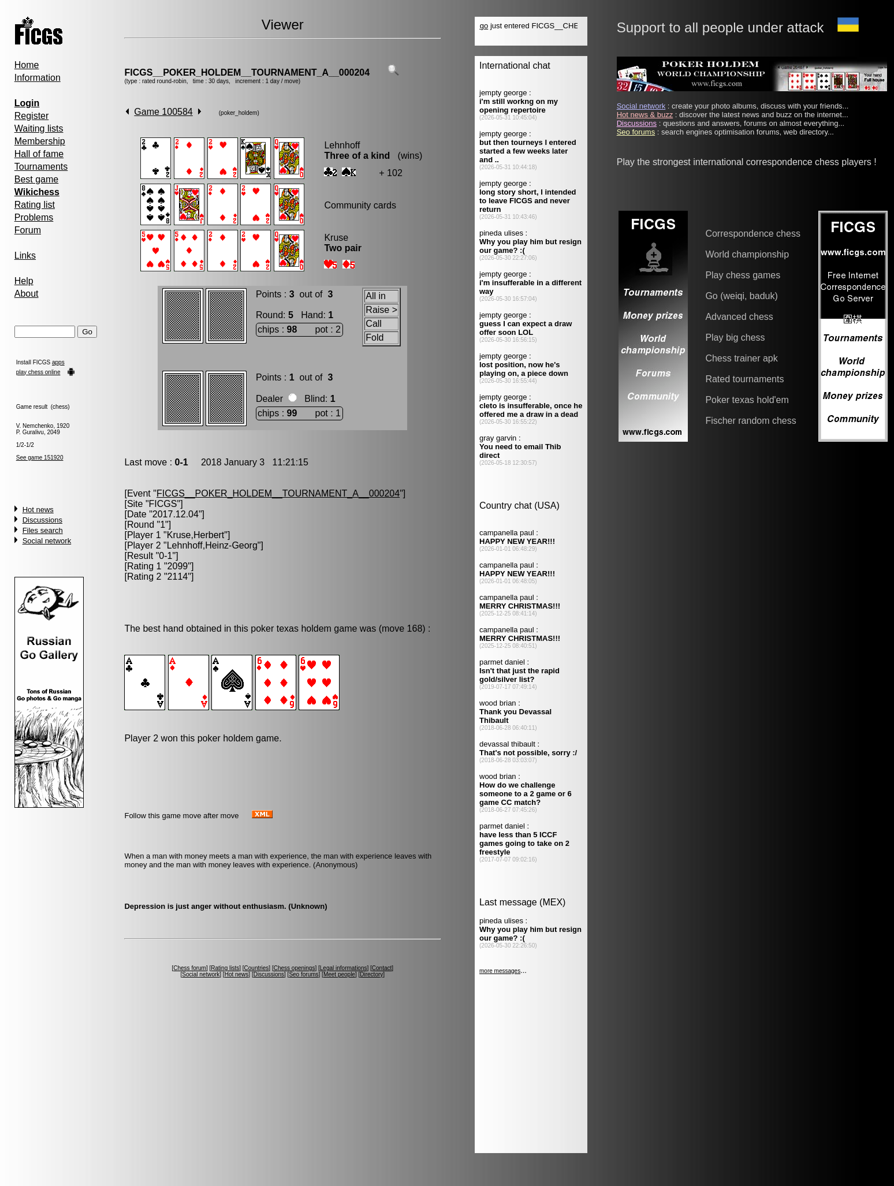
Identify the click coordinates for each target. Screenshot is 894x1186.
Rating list (34, 205)
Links (25, 255)
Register (31, 116)
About (26, 294)
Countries (256, 968)
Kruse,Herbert (196, 535)
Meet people (339, 974)
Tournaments (41, 166)
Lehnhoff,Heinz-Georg (212, 545)
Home (26, 65)
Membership (39, 141)
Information (37, 78)
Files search (43, 530)
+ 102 (390, 173)
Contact (382, 968)
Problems (34, 217)
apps (58, 362)
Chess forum (189, 968)
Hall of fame (39, 154)
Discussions (42, 520)
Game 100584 (163, 112)
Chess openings (294, 968)
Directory (371, 974)
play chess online (38, 372)
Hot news (38, 509)
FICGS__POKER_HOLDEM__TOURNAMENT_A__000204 (247, 72)
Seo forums (303, 974)
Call (374, 324)
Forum (27, 230)
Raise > (381, 310)
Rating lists (225, 968)
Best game (36, 179)
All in (376, 296)
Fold (374, 337)
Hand (312, 315)
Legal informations (343, 968)
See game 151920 (40, 457)
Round (269, 315)
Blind (314, 399)
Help (23, 281)
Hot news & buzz (645, 114)
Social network (47, 540)
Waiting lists (39, 128)
